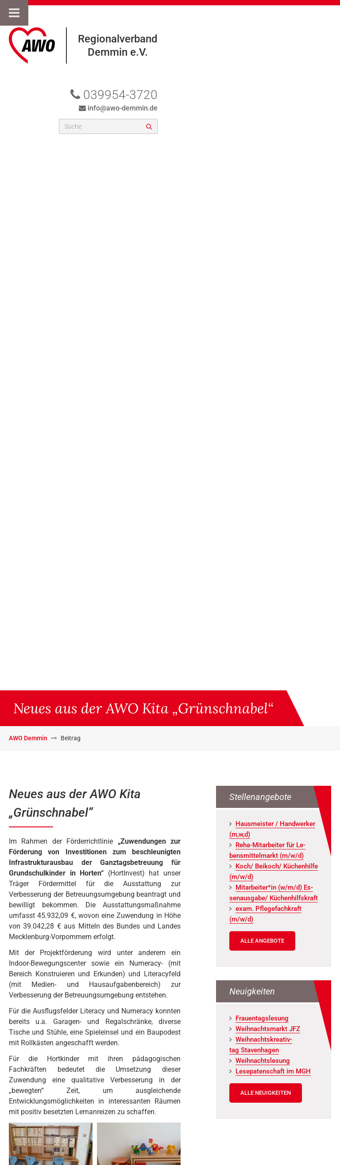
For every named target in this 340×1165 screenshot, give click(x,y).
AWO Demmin (28, 738)
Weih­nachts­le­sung (263, 1061)
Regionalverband (118, 39)
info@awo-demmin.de (123, 108)
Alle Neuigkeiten (265, 1092)
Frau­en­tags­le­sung (262, 1018)
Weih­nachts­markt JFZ (268, 1029)
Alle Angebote (262, 940)
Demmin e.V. (118, 52)
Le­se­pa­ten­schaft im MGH (273, 1071)
